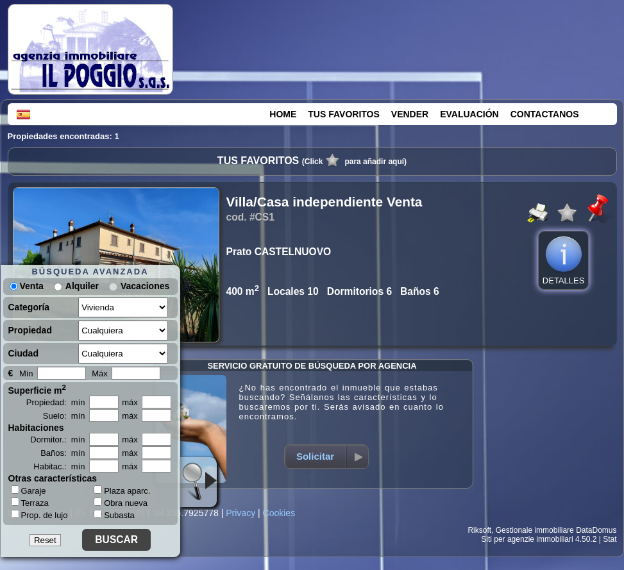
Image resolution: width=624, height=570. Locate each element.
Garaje (28, 490)
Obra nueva (121, 503)
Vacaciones (145, 286)
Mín (26, 373)
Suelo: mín (64, 416)
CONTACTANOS (544, 114)
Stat (609, 539)
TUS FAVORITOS (344, 114)
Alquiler (82, 286)
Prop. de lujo (39, 515)
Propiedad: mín (55, 402)
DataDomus (596, 530)
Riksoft (479, 530)
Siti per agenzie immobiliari (527, 539)
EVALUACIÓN (469, 114)
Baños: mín (62, 453)
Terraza (30, 503)
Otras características (52, 478)
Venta (27, 286)
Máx (100, 373)
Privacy (240, 513)
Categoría (29, 307)
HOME (282, 114)
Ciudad (23, 353)
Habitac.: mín (59, 466)
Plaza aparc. (122, 491)
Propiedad (30, 330)
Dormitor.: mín (57, 439)
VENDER (409, 114)
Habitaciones (36, 428)
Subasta (114, 515)
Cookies (279, 513)
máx (130, 402)
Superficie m (37, 389)
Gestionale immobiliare (535, 530)
